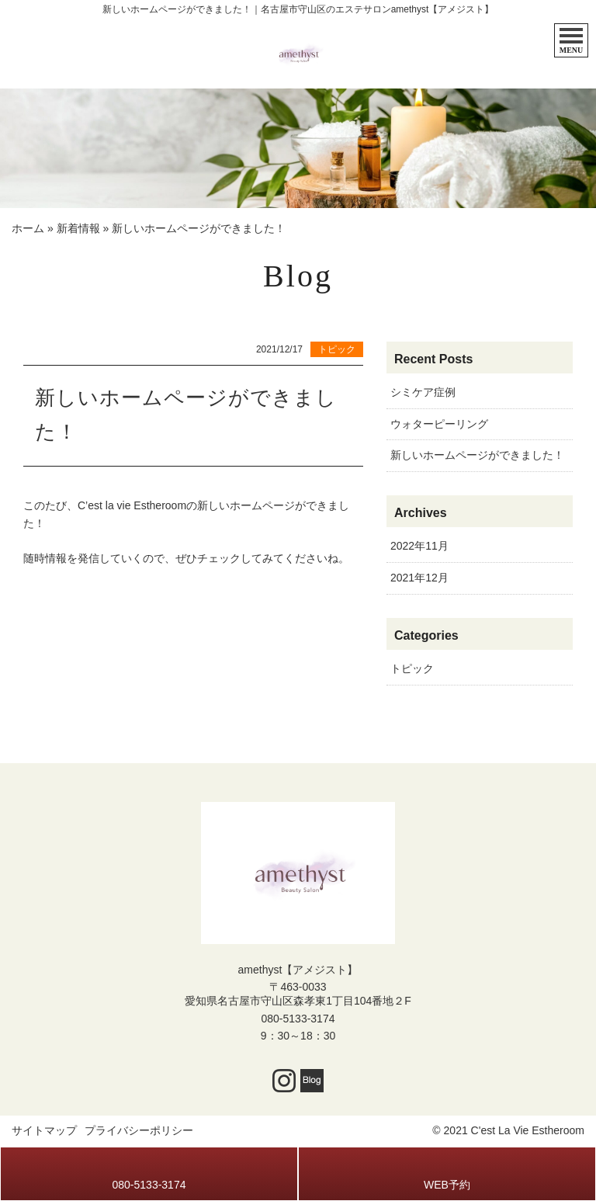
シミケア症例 (423, 392)
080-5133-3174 (298, 1018)
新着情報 (78, 228)
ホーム (28, 228)
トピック (412, 668)
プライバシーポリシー (139, 1130)
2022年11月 (419, 546)
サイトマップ (44, 1130)
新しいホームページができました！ (477, 455)
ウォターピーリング (439, 424)
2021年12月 (419, 577)
